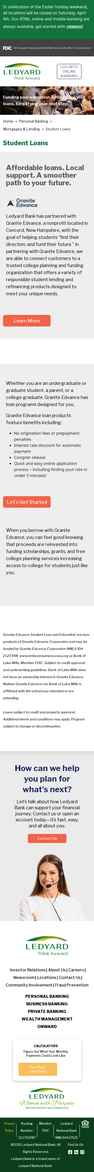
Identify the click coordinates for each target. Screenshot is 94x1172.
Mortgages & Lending (21, 129)
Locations (46, 977)
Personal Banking (33, 121)
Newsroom (24, 977)
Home (8, 121)
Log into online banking (69, 71)
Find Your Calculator (38, 1069)
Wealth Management (47, 1019)
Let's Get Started (27, 502)
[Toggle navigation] (87, 71)
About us (57, 970)
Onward (47, 1026)
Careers (76, 970)
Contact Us (47, 838)
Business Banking (47, 1004)
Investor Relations (28, 970)
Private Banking (47, 1011)
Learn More (27, 321)
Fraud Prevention (71, 985)
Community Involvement (29, 985)
